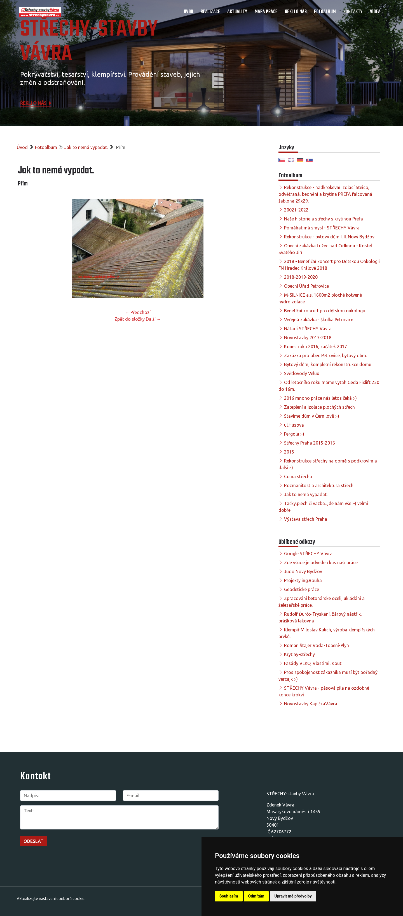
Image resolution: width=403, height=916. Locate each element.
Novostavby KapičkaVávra (310, 703)
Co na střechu (298, 476)
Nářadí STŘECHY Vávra (308, 328)
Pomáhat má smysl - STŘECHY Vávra (322, 227)
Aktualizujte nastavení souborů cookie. (51, 898)
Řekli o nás (296, 12)
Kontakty (353, 12)
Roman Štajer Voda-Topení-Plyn (316, 645)
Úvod (188, 12)
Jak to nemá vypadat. (86, 147)
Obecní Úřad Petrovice (306, 286)
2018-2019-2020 (301, 277)
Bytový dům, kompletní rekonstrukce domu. (328, 364)
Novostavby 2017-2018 (307, 337)
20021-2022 (296, 209)
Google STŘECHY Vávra (308, 553)
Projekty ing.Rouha (303, 580)
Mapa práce (266, 12)
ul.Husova (294, 424)
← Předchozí (138, 312)
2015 (289, 451)
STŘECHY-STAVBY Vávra (89, 42)
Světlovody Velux (301, 373)
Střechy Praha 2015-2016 (309, 442)
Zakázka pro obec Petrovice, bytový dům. (325, 355)
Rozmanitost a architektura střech (318, 485)
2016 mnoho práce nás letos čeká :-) (320, 398)
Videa (375, 12)
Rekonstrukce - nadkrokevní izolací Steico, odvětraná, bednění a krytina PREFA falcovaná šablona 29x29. (325, 194)
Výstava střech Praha (305, 519)
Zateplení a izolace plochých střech (319, 407)
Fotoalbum (325, 12)
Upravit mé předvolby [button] (292, 896)
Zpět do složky (129, 319)
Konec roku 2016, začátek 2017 (315, 346)
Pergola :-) (294, 433)
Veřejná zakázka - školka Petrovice (318, 319)
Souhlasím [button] (228, 896)
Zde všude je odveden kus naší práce (321, 562)
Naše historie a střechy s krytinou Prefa (323, 218)
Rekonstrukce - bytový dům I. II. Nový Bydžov (329, 236)
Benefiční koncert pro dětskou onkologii (324, 310)
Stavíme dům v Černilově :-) (311, 416)
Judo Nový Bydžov (303, 571)
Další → (153, 319)
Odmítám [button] (256, 896)
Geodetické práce (301, 589)
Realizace (210, 12)
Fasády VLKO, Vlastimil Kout (312, 663)
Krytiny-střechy (299, 654)
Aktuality (237, 12)
